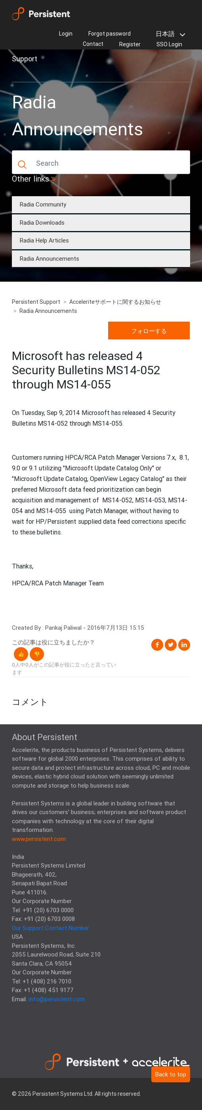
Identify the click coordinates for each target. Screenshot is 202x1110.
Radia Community (43, 204)
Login (65, 33)
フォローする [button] (149, 331)
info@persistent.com (57, 999)
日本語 (168, 34)
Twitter (171, 645)
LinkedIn (184, 645)
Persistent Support (36, 301)
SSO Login (169, 44)
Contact (93, 43)
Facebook (157, 645)
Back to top (170, 1074)
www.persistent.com (39, 839)
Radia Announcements (49, 258)
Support (24, 58)
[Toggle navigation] (23, 73)
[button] (21, 654)
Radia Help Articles (44, 240)
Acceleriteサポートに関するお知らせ (115, 301)
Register (130, 44)
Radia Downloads (42, 222)
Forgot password (109, 33)
